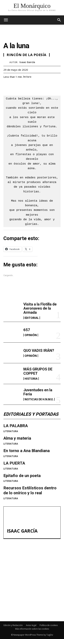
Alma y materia (17, 438)
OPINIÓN (31, 335)
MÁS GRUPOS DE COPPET (27, 596)
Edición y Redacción (13, 625)
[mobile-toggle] (5, 20)
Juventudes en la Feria (37, 392)
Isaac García (27, 62)
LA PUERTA (14, 463)
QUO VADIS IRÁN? (38, 350)
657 (26, 330)
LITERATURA (10, 431)
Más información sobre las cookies (32, 628)
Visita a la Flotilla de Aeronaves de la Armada (40, 308)
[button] (59, 20)
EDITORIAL (32, 317)
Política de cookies (49, 625)
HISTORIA (31, 378)
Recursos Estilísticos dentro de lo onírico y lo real (29, 490)
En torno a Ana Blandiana (26, 450)
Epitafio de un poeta (22, 475)
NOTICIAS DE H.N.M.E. (39, 399)
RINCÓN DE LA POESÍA (26, 55)
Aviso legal (31, 625)
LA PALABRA (15, 425)
